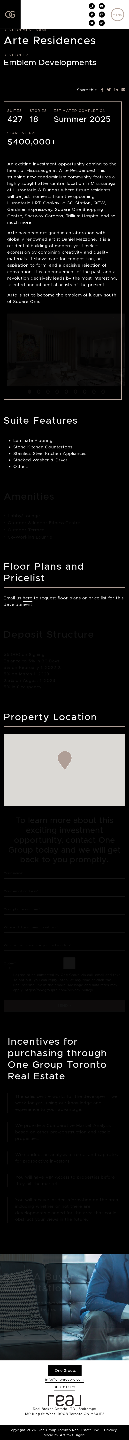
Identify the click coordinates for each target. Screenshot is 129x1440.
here (27, 598)
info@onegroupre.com (64, 1379)
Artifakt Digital (72, 1435)
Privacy (110, 1430)
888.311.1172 (64, 1387)
